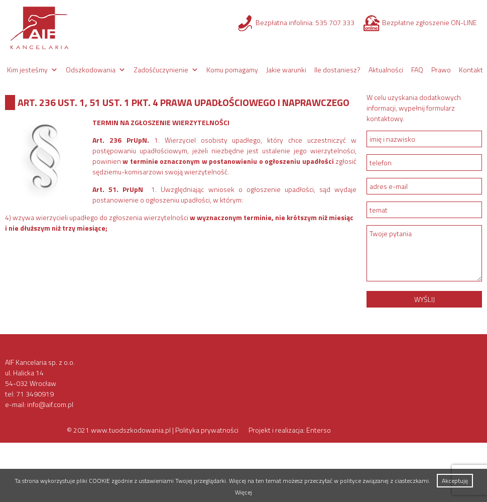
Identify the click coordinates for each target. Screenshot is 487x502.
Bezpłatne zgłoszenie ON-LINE (429, 22)
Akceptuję (455, 480)
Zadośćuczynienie (161, 69)
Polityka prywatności (206, 430)
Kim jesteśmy (27, 69)
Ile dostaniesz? (337, 69)
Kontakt (471, 69)
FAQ (417, 69)
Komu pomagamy (232, 69)
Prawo (441, 69)
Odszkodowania (90, 69)
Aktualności (386, 69)
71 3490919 (35, 393)
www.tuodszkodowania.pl (131, 430)
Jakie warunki (286, 69)
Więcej (243, 492)
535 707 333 (334, 22)
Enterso (318, 430)
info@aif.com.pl (50, 404)
